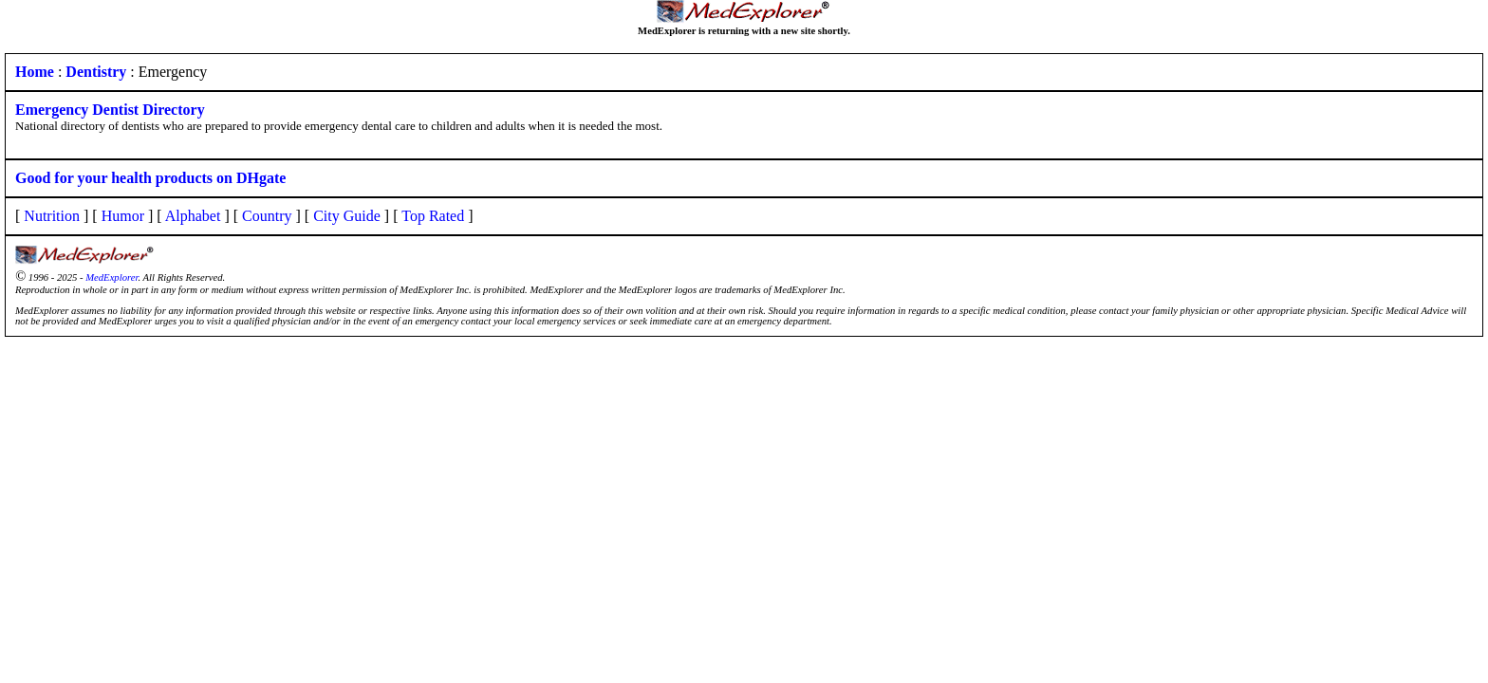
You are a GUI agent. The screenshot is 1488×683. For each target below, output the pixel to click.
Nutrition (52, 216)
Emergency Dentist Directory (110, 110)
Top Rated (432, 216)
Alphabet (193, 216)
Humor (123, 216)
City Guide (347, 216)
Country (266, 216)
